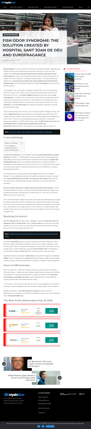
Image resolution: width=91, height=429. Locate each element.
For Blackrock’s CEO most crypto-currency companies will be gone (40, 363)
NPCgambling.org (43, 400)
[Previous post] (4, 363)
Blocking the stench (11, 148)
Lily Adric (6, 60)
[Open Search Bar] (88, 7)
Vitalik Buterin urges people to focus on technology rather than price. (21, 377)
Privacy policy (50, 426)
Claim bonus (51, 310)
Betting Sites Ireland (44, 403)
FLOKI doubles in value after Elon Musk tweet (77, 106)
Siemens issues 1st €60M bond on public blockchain (78, 77)
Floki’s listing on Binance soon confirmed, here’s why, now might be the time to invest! (77, 116)
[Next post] (59, 377)
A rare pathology (10, 146)
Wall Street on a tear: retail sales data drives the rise (77, 87)
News (82, 7)
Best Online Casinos (18, 7)
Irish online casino (44, 408)
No (43, 426)
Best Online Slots (35, 7)
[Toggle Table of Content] (21, 143)
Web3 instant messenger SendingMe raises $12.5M (77, 97)
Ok (39, 426)
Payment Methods (69, 7)
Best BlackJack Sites (52, 7)
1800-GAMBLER (43, 397)
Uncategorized (11, 35)
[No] (89, 425)
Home (5, 7)
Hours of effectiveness (12, 150)
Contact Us (41, 412)
